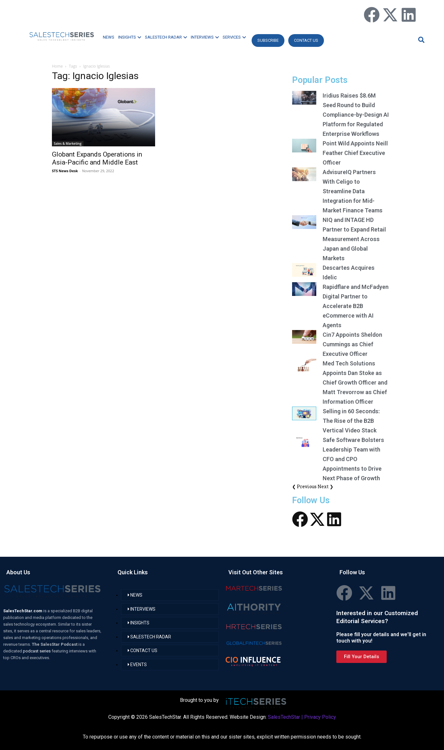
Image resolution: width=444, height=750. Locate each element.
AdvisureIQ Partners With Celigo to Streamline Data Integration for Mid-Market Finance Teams (353, 191)
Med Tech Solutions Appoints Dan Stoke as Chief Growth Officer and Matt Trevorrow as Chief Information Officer (355, 382)
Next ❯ (325, 486)
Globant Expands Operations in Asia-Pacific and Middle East (97, 158)
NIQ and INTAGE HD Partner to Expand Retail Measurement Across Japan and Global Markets (354, 239)
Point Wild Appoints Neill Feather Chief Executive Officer (355, 153)
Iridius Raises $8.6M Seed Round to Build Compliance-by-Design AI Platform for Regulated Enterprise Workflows (356, 114)
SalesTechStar (284, 717)
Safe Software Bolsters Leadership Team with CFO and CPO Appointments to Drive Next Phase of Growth (353, 459)
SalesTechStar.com (23, 610)
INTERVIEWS (205, 37)
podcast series (37, 651)
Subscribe (268, 40)
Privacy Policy (320, 717)
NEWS (108, 37)
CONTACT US (306, 40)
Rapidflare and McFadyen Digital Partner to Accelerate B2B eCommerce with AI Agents (356, 305)
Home (57, 66)
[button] (420, 39)
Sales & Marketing (68, 143)
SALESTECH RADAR (166, 37)
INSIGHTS (129, 37)
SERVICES (234, 37)
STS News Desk (65, 170)
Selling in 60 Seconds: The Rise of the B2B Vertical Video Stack (351, 421)
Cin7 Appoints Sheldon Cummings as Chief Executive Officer (352, 344)
